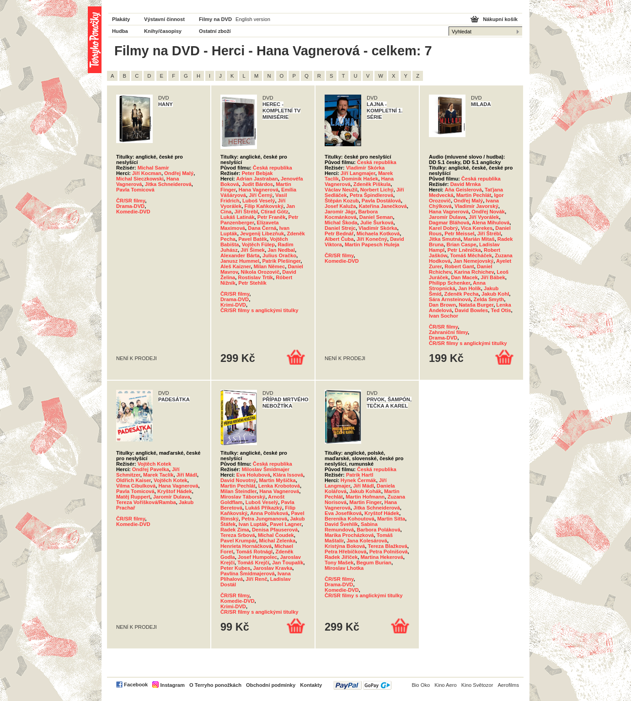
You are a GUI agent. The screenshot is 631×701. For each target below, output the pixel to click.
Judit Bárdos (257, 184)
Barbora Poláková (378, 529)
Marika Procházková (349, 535)
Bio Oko (421, 685)
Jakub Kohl (495, 294)
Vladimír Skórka (365, 167)
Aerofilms (508, 685)
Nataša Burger (476, 305)
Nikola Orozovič (260, 272)
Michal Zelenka (277, 540)
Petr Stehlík (252, 283)
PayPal (362, 685)
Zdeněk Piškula (371, 184)
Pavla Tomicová (135, 189)
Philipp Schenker (449, 283)
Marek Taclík (158, 475)
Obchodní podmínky (270, 685)
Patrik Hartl (360, 475)
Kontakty (311, 685)
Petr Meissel (459, 233)
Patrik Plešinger (281, 261)
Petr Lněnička (464, 250)
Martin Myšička (277, 480)
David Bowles (471, 310)
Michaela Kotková (378, 233)
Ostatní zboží (215, 31)
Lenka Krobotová (279, 486)
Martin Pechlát (473, 195)
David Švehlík (341, 524)
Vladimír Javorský (476, 206)
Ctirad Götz (274, 211)
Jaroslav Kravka (273, 568)
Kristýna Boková (345, 546)
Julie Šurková (377, 222)
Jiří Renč (256, 579)
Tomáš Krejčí (253, 562)
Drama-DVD (130, 206)
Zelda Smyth (489, 299)
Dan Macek (464, 277)
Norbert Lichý (377, 189)
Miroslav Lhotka (344, 568)
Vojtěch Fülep (258, 244)
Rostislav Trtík (255, 277)
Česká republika (272, 167)
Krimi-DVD (233, 305)
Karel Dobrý (443, 228)
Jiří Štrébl (246, 211)
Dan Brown (442, 305)
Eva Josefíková (343, 513)
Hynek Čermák (358, 480)
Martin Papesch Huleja (372, 244)
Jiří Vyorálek (484, 217)
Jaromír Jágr (340, 211)
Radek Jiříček (341, 557)
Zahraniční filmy (448, 332)
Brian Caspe (461, 244)
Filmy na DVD (215, 19)
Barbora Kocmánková (351, 214)
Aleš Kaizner (235, 266)
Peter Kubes (235, 568)
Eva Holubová (253, 475)
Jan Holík (469, 288)
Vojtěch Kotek (154, 464)
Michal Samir (153, 167)
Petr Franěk (271, 217)
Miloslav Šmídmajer (265, 469)
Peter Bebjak (257, 173)
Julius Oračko (279, 255)
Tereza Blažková (387, 546)
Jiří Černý (261, 195)
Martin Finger (365, 502)
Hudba (120, 31)
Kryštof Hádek (174, 491)
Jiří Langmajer (358, 173)
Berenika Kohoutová (349, 518)
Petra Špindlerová (371, 195)
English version (252, 19)
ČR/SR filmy (130, 200)
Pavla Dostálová (381, 200)
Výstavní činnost (164, 19)
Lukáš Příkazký (263, 507)
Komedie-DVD (133, 211)
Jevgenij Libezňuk (262, 233)
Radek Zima (234, 529)
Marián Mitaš (479, 239)
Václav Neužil (341, 189)
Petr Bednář (339, 233)
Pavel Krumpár (238, 540)
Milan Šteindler (238, 491)
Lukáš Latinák (237, 217)
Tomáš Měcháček (471, 255)
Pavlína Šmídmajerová (247, 573)
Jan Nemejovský (473, 261)
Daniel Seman (376, 217)
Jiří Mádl (186, 475)
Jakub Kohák (365, 491)
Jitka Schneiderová (168, 184)
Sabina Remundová (351, 526)
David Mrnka (465, 184)
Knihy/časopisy (163, 31)
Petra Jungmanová (264, 518)
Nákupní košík (500, 19)
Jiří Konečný (372, 239)
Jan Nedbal (281, 250)
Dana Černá (262, 228)
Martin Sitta (391, 518)
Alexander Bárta (240, 255)
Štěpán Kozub (342, 200)
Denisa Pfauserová (275, 529)
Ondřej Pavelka (150, 469)
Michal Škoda (341, 222)
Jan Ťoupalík (287, 562)
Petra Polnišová (388, 551)
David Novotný (238, 480)
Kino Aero (445, 685)
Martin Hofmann (365, 496)
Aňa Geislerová (462, 189)
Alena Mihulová (490, 222)
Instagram (172, 685)
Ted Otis (501, 310)
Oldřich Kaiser (133, 480)
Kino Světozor (477, 685)
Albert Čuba (339, 239)
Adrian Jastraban (257, 178)
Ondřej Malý (178, 173)
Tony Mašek (339, 562)
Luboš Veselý (258, 200)
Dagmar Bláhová (449, 222)
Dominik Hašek (360, 178)
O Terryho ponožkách (215, 685)
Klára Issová (288, 475)
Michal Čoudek (276, 535)
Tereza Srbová (237, 535)
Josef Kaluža (340, 206)
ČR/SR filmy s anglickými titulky (259, 310)
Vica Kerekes (476, 228)
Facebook (136, 684)
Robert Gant (459, 266)
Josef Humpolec (257, 557)
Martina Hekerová (381, 557)
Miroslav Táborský (242, 496)
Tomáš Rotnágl (254, 551)
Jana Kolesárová (367, 540)
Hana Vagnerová (258, 189)
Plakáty (121, 19)
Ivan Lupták (253, 524)
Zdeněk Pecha (461, 294)
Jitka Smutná (445, 239)
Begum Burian (373, 562)
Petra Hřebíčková (345, 551)
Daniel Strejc (340, 228)
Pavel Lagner (285, 524)
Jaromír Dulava (447, 217)
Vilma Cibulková (135, 486)
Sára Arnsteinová (450, 299)
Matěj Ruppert (133, 496)
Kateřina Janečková (383, 206)
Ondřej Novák (488, 211)
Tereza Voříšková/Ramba (146, 502)
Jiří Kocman (146, 173)
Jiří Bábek (493, 277)
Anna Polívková (269, 513)
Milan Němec (269, 266)
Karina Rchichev (474, 272)
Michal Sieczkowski (140, 178)
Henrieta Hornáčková (246, 546)
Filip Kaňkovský (263, 206)
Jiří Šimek (253, 250)
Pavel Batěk (252, 239)
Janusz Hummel (239, 261)
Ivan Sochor (443, 316)
